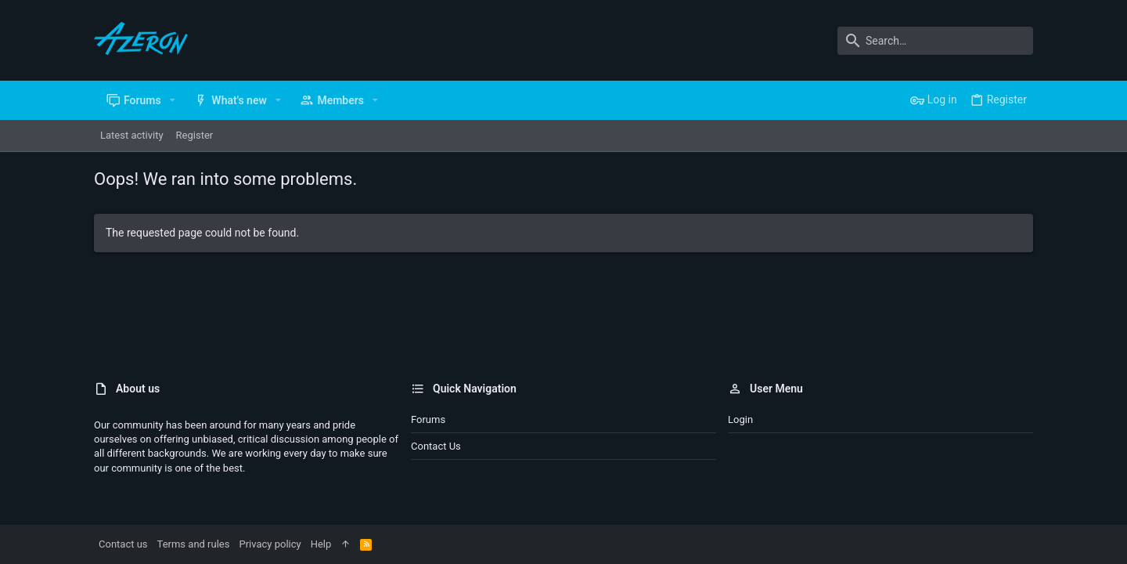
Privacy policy (270, 544)
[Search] (935, 41)
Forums (428, 419)
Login (740, 419)
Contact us (436, 446)
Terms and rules (193, 544)
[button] (172, 100)
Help (321, 544)
